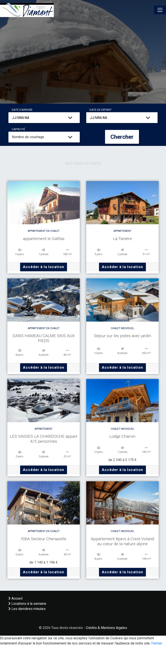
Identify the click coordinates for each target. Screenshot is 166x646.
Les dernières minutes (27, 609)
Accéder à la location (43, 267)
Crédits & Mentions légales (106, 628)
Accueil (15, 598)
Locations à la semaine (27, 604)
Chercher (122, 136)
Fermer (156, 643)
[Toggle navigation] (160, 10)
